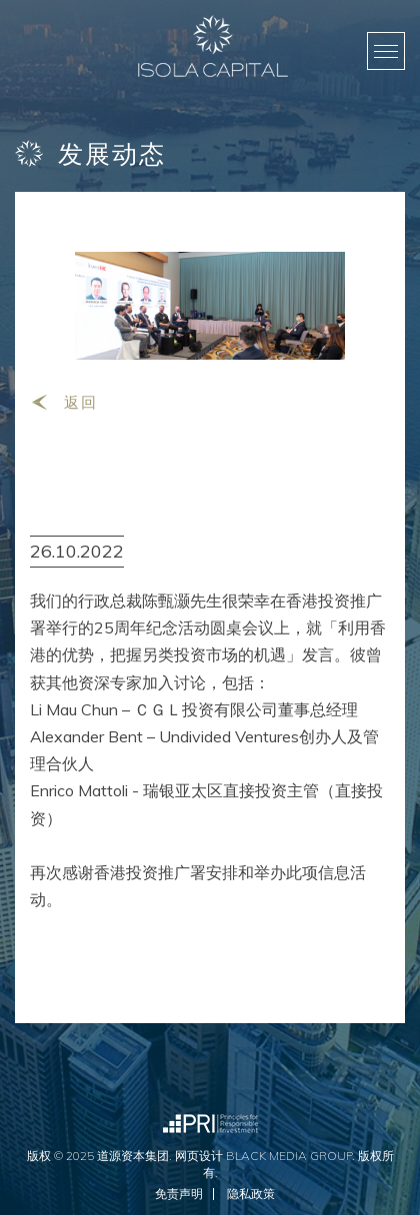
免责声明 (179, 1193)
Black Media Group (289, 1155)
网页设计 (199, 1155)
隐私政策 (251, 1193)
